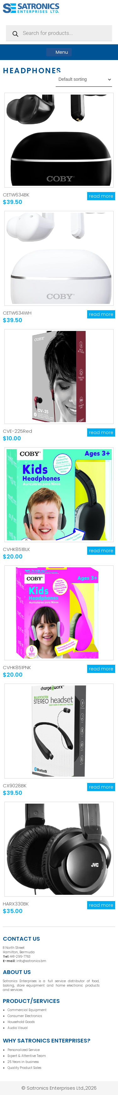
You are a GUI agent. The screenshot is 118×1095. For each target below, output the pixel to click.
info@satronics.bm (31, 961)
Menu (59, 52)
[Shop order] (84, 79)
